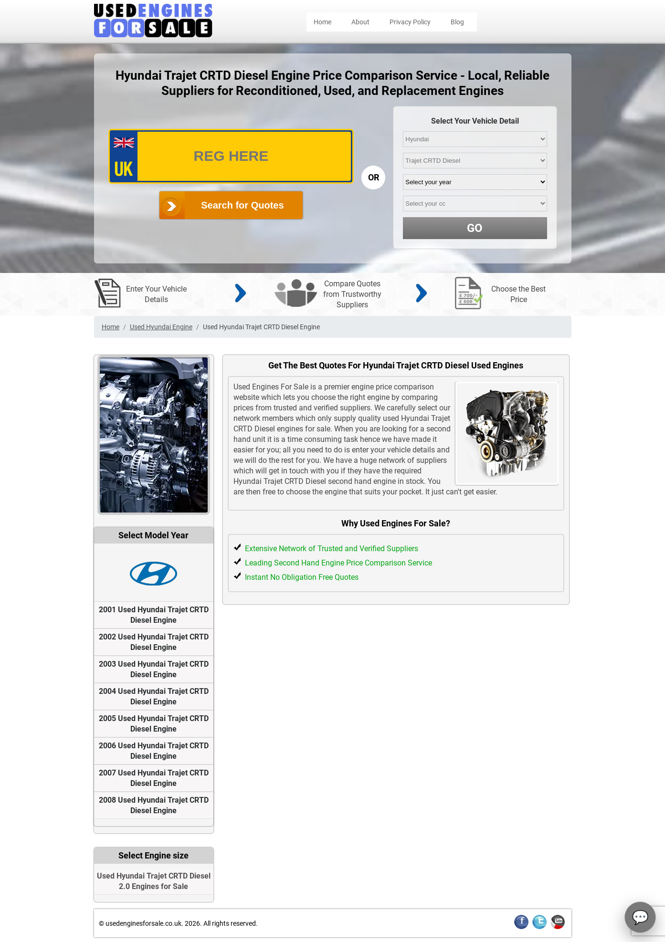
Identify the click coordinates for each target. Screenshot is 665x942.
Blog (457, 22)
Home (322, 22)
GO (475, 228)
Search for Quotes (242, 205)
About (360, 22)
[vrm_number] (231, 156)
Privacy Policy (410, 22)
